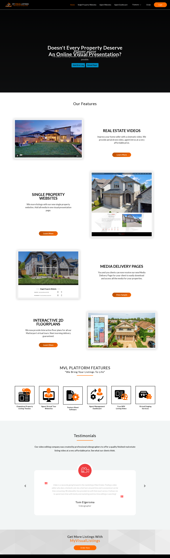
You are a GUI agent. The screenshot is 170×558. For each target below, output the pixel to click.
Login (160, 5)
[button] (25, 485)
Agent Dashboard (120, 5)
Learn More (122, 155)
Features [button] (136, 5)
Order (148, 5)
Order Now (85, 548)
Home (72, 5)
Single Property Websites (87, 5)
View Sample (121, 295)
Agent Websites (105, 5)
